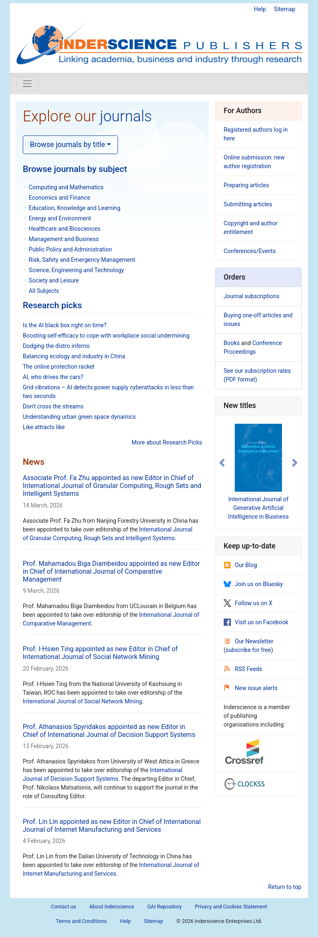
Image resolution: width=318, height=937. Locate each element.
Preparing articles (246, 185)
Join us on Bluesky (253, 584)
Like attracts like (44, 427)
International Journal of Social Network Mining (82, 701)
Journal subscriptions (251, 296)
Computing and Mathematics (66, 187)
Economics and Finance (59, 197)
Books (232, 343)
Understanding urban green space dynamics (79, 416)
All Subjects (44, 290)
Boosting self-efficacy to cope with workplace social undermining (106, 335)
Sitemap (284, 9)
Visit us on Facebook (256, 622)
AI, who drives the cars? (53, 377)
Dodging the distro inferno (56, 346)
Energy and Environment (60, 218)
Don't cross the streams (53, 406)
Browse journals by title (67, 144)
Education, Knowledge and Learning (74, 208)
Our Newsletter (248, 641)
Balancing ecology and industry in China (74, 356)
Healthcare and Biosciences (64, 228)
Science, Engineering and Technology (76, 270)
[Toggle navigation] (27, 83)
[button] (221, 462)
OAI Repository (164, 906)
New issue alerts (250, 688)
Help (260, 9)
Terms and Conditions (81, 921)
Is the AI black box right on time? (64, 325)
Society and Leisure (54, 280)
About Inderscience (111, 906)
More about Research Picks (167, 442)
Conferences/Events (250, 251)
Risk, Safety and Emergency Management (82, 259)
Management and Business (64, 239)
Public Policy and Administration (70, 249)
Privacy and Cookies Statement (231, 906)
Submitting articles (248, 204)
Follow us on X (248, 603)
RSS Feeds (243, 669)
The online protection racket (58, 366)
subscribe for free (248, 650)
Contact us (63, 906)
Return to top (284, 887)
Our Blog (240, 565)
